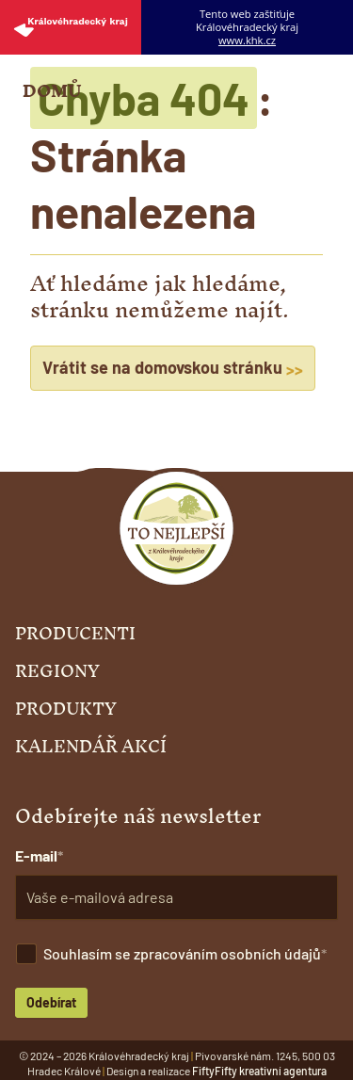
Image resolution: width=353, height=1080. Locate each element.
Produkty (66, 709)
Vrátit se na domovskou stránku (172, 368)
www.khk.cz (247, 40)
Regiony (57, 671)
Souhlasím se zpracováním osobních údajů (182, 953)
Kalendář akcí (91, 746)
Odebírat (51, 1002)
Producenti (75, 633)
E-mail (36, 855)
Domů (52, 91)
